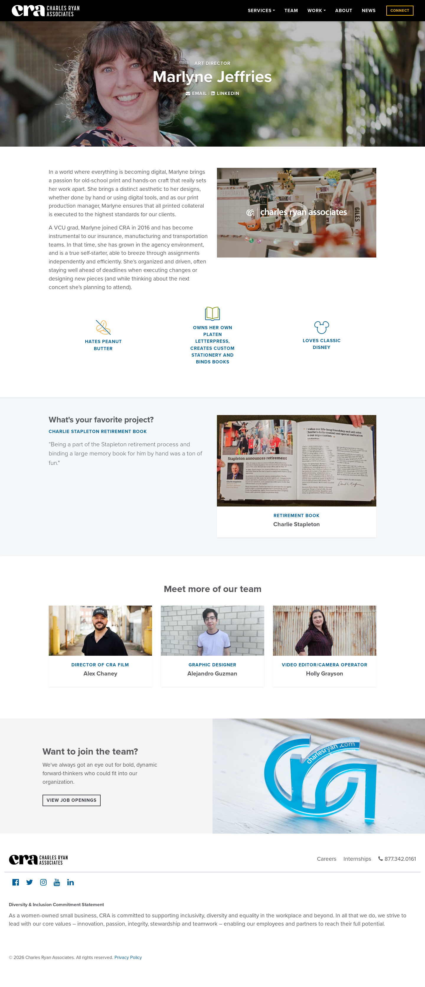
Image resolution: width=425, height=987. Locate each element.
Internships (357, 858)
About (343, 10)
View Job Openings (72, 800)
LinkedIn (228, 93)
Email (199, 93)
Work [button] (315, 10)
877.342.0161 (397, 858)
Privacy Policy (128, 957)
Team (291, 10)
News (369, 10)
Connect (399, 11)
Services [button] (260, 10)
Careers (326, 858)
